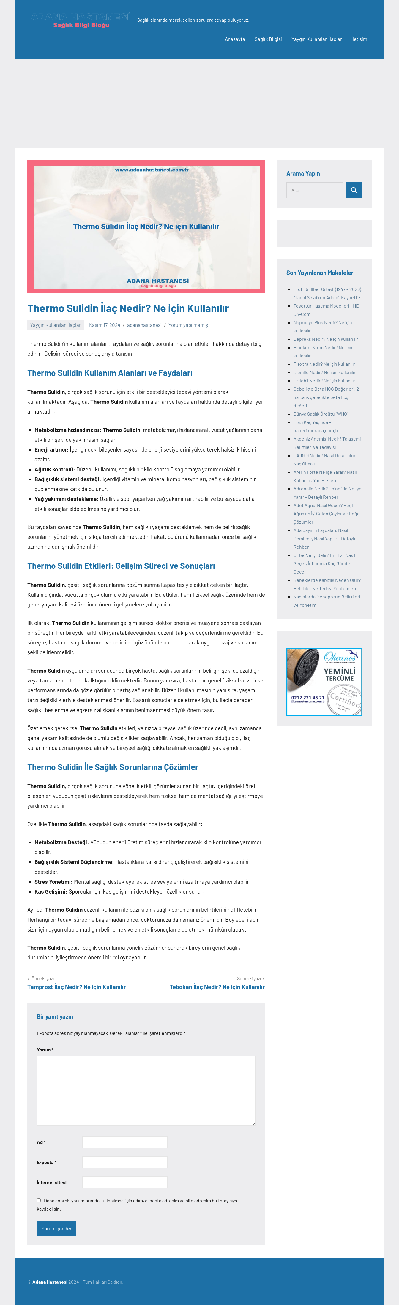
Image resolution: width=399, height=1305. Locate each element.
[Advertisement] (199, 103)
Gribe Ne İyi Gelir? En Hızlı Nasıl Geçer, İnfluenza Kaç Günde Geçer (324, 563)
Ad (41, 1142)
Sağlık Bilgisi (268, 39)
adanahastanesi (144, 325)
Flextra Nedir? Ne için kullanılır (324, 364)
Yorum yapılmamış (188, 325)
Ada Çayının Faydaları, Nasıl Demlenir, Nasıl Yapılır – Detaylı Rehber (324, 538)
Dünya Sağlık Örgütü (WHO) (321, 413)
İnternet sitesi (52, 1182)
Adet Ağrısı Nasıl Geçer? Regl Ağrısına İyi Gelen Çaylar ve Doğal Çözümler (327, 513)
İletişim (359, 39)
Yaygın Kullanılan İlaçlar (316, 39)
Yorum (45, 1049)
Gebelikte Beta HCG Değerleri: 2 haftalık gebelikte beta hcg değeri (326, 397)
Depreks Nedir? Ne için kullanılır (326, 339)
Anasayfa (235, 39)
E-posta (46, 1162)
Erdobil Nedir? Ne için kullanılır (324, 380)
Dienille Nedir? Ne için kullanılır (325, 372)
